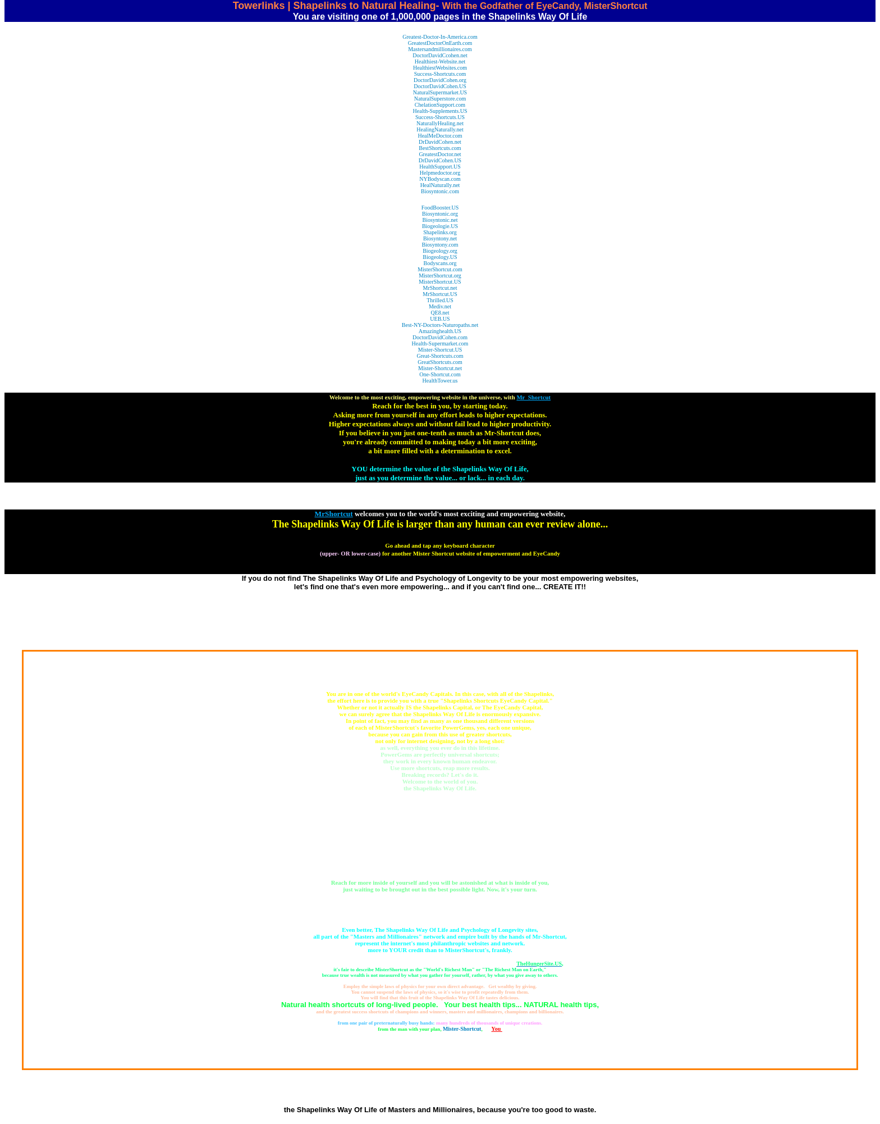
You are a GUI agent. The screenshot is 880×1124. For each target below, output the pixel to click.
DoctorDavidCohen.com (439, 337)
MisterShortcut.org (440, 275)
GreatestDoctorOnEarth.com (440, 43)
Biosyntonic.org (440, 214)
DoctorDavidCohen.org (440, 80)
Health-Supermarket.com (440, 343)
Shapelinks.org (440, 232)
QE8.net (439, 313)
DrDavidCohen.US (440, 160)
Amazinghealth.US (440, 331)
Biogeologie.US (440, 226)
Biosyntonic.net (439, 220)
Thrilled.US (440, 300)
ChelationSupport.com (440, 105)
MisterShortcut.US (440, 282)
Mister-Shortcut (462, 1029)
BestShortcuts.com (440, 148)
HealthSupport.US (440, 166)
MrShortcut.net (440, 288)
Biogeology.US (440, 257)
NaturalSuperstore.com (440, 98)
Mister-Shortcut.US (440, 350)
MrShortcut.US (440, 294)
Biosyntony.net (440, 238)
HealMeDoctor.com (440, 136)
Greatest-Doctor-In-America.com (439, 37)
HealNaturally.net (440, 185)
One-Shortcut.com (440, 374)
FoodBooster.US (440, 207)
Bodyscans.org (440, 263)
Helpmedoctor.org (440, 173)
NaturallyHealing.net (440, 123)
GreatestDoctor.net (440, 154)
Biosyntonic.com (440, 191)
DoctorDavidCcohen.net (439, 55)
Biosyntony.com (439, 245)
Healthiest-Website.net (440, 61)
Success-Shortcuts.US (440, 117)
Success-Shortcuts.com (440, 74)
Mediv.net (440, 306)
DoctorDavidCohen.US (440, 86)
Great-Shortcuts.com (439, 356)
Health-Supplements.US (440, 111)
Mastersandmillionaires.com (440, 49)
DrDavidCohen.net (440, 142)
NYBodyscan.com (440, 179)
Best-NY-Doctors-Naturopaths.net (440, 325)
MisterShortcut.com (440, 269)
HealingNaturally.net (440, 129)
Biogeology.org (440, 251)
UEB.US (440, 319)
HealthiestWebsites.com (440, 68)
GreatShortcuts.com (440, 362)
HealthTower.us (440, 380)
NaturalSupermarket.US (440, 92)
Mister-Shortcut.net (440, 368)
